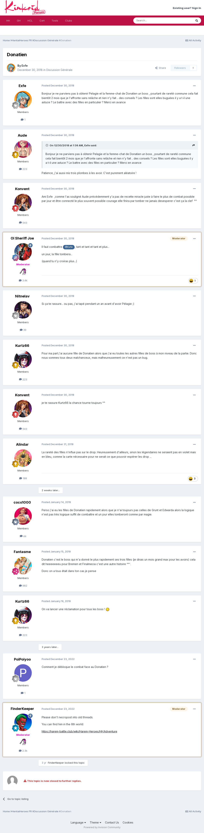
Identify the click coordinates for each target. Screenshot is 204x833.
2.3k (23, 750)
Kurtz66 (22, 346)
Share (160, 67)
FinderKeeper (22, 709)
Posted (58, 85)
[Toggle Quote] (47, 145)
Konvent (22, 189)
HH (8, 20)
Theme (95, 822)
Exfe (25, 65)
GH (19, 20)
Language (78, 822)
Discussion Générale (59, 69)
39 (23, 329)
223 (23, 169)
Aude (22, 135)
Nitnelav (22, 296)
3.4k (23, 280)
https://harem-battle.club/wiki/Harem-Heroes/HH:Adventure (79, 731)
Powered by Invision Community (102, 827)
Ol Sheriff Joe (22, 238)
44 (23, 536)
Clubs (68, 20)
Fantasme (22, 552)
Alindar (22, 444)
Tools (55, 20)
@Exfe (69, 247)
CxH (42, 20)
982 (23, 585)
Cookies (128, 822)
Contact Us (112, 822)
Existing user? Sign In (187, 7)
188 (23, 478)
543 (23, 222)
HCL (30, 20)
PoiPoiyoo (22, 659)
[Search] (153, 20)
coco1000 (22, 502)
